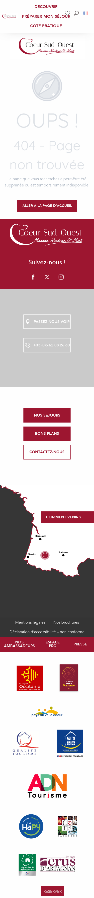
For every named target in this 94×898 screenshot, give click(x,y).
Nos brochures (66, 622)
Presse (80, 644)
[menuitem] (9, 16)
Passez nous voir (47, 322)
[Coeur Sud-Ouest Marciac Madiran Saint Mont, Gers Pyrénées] (47, 47)
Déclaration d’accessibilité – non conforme (47, 632)
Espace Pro (53, 644)
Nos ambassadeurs (19, 644)
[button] (76, 13)
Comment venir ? (63, 517)
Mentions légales (30, 622)
